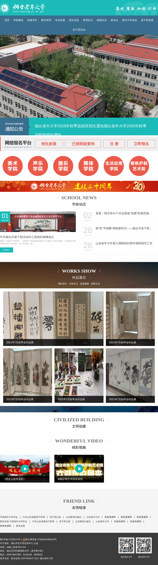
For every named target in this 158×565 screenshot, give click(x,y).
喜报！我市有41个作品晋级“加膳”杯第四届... (123, 213)
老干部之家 (55, 517)
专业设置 (60, 20)
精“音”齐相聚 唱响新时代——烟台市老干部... (124, 228)
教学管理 (46, 20)
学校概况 (18, 20)
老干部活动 (79, 29)
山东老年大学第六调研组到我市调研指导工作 (124, 243)
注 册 (114, 144)
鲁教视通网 (110, 517)
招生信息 (74, 20)
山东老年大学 (93, 517)
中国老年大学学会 (9, 517)
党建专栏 (32, 20)
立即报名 (141, 144)
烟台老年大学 (126, 548)
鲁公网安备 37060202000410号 (40, 539)
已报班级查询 (83, 144)
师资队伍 (88, 20)
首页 (6, 20)
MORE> (6, 250)
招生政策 (48, 144)
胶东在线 (4, 521)
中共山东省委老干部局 (34, 517)
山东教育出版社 (73, 517)
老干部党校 (147, 20)
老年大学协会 (129, 20)
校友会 (114, 20)
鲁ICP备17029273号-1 (11, 539)
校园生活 (102, 20)
